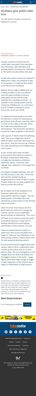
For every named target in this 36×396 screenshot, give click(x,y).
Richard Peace (6, 275)
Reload (27, 304)
